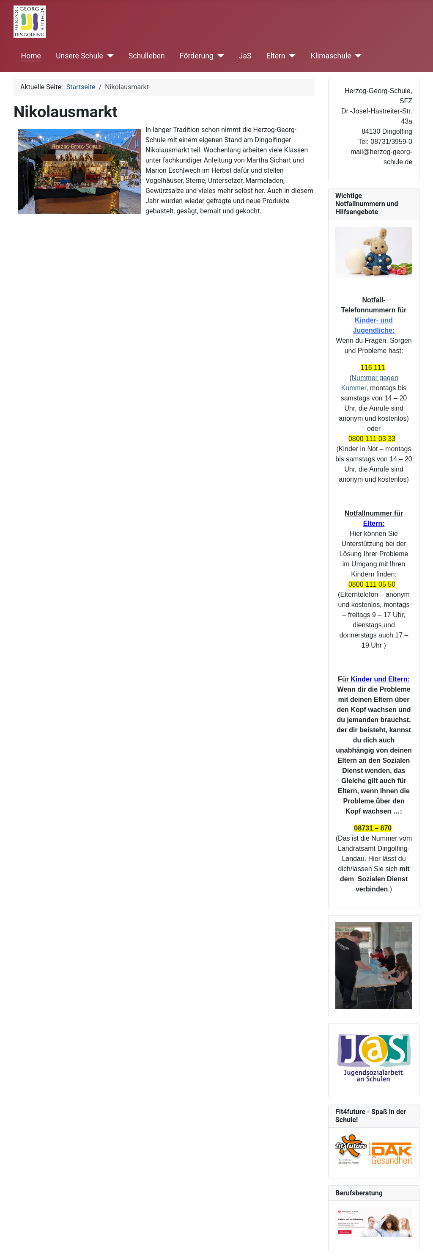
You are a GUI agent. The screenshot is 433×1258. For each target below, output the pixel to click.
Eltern (275, 56)
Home (31, 56)
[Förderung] (219, 55)
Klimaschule (331, 56)
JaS (245, 56)
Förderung (197, 56)
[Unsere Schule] (108, 55)
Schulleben (147, 56)
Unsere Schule (79, 56)
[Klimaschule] (356, 55)
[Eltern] (290, 55)
